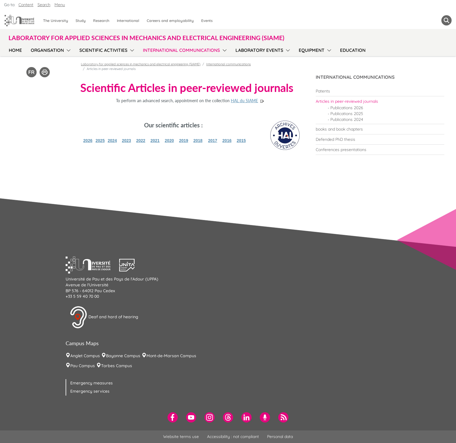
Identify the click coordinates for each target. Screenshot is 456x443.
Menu (59, 4)
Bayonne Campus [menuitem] (123, 355)
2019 (183, 140)
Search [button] (43, 4)
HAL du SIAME (244, 100)
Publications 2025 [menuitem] (346, 113)
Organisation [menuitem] (47, 50)
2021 (155, 140)
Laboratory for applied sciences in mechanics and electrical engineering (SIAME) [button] (146, 37)
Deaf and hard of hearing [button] (104, 317)
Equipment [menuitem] (312, 50)
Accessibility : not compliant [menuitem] (233, 436)
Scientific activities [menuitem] (103, 50)
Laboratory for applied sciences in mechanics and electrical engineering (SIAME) (140, 64)
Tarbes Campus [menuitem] (116, 365)
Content (25, 4)
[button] (92, 264)
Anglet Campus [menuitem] (85, 355)
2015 (241, 140)
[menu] (67, 49)
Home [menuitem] (15, 50)
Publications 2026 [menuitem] (346, 107)
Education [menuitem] (353, 50)
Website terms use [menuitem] (181, 436)
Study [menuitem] (81, 20)
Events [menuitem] (207, 20)
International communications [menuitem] (181, 50)
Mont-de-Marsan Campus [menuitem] (171, 355)
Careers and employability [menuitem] (170, 20)
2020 (169, 140)
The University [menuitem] (55, 20)
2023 (126, 140)
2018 (197, 140)
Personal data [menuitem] (280, 436)
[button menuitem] (446, 20)
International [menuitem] (128, 20)
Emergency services (90, 391)
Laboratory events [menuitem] (259, 50)
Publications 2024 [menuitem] (346, 119)
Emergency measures (91, 383)
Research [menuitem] (101, 20)
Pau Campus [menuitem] (82, 365)
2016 (226, 140)
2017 (212, 140)
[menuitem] (380, 91)
